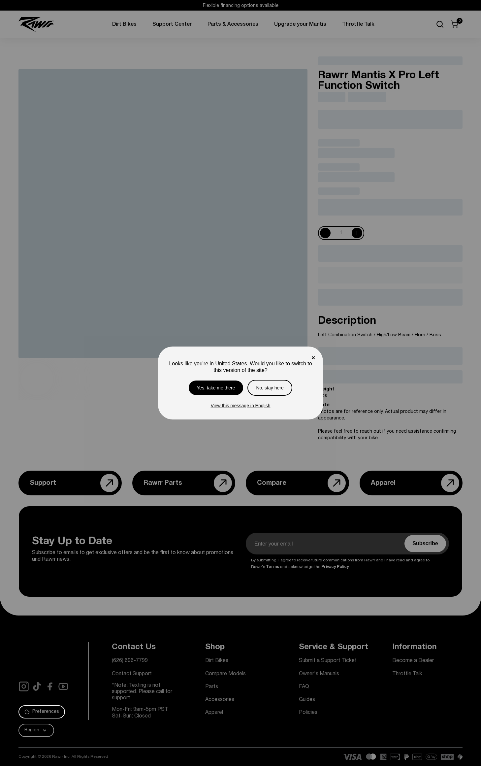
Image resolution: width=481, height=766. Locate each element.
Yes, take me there (216, 387)
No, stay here (269, 387)
